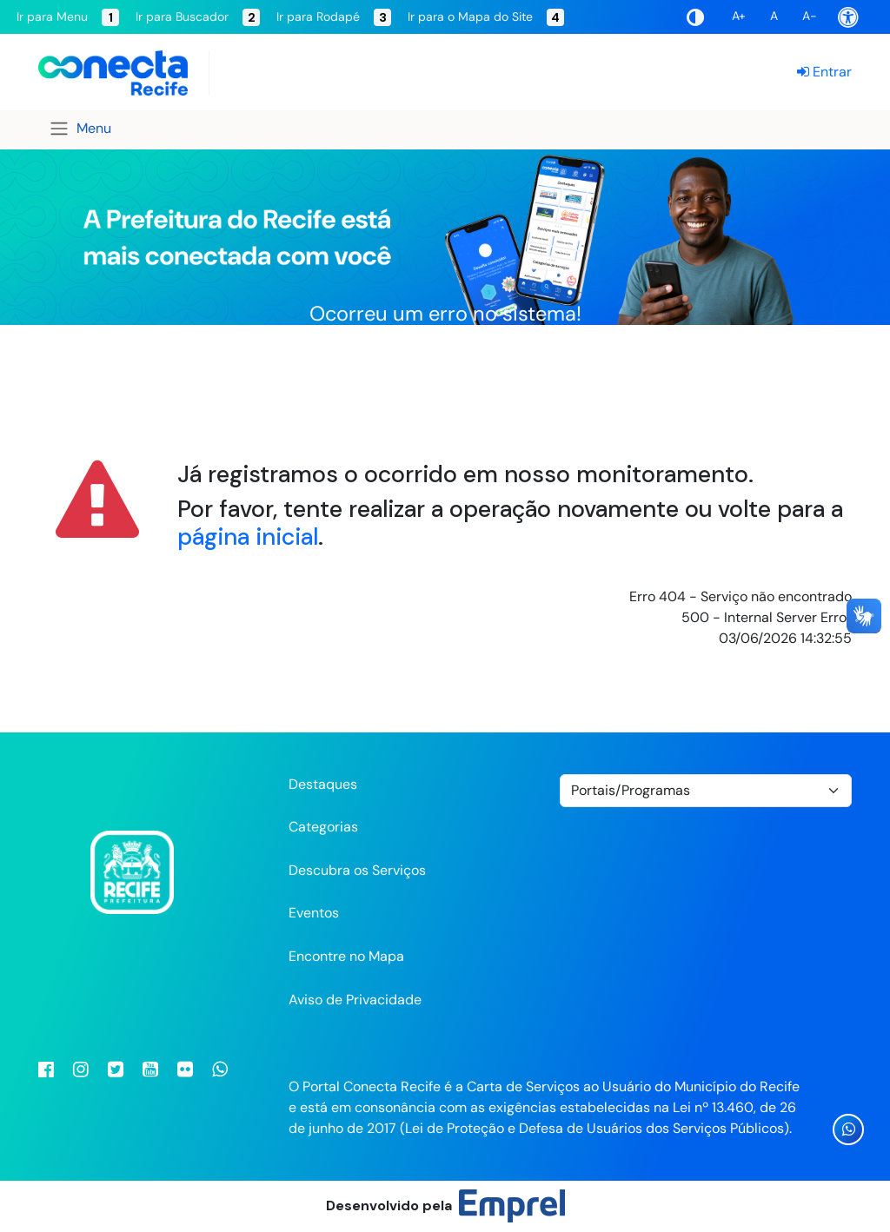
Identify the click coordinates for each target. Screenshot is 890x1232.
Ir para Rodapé (333, 17)
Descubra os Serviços (357, 870)
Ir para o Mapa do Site (486, 17)
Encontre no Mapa (346, 956)
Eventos (314, 913)
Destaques (323, 784)
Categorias (323, 827)
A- (809, 15)
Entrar (824, 72)
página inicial (247, 536)
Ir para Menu (68, 17)
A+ (739, 15)
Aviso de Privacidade (355, 999)
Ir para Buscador (198, 17)
